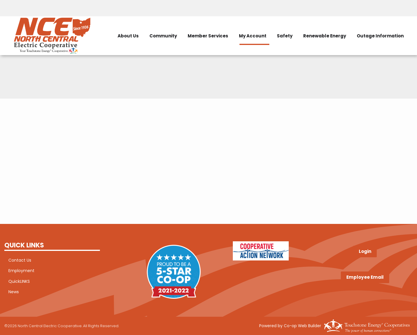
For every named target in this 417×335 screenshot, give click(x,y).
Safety (344, 26)
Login (365, 252)
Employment (17, 271)
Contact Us (15, 260)
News (9, 293)
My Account (308, 26)
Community (212, 26)
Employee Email (365, 277)
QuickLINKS (15, 282)
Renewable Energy (386, 26)
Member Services (260, 26)
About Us (174, 26)
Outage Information (388, 45)
